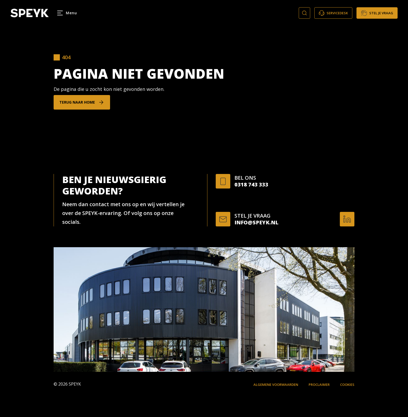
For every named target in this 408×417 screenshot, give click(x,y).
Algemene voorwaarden (275, 384)
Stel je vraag (377, 13)
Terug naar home (77, 102)
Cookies (347, 384)
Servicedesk (333, 13)
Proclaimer (319, 384)
